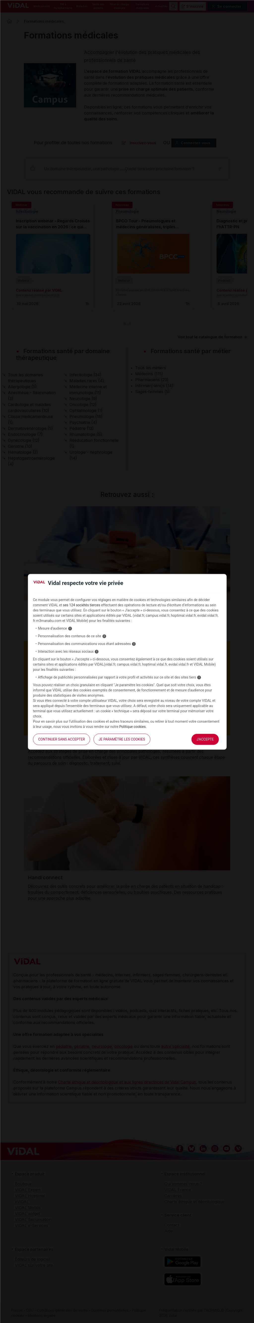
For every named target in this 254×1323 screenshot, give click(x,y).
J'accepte (205, 739)
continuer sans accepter (61, 739)
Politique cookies (132, 727)
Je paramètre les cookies (122, 739)
